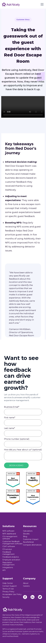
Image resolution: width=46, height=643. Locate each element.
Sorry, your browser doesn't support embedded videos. (23, 107)
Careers (26, 586)
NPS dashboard (9, 534)
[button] (41, 4)
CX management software (9, 537)
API (4, 570)
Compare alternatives (32, 545)
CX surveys (7, 549)
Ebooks (26, 534)
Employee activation (11, 560)
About (25, 583)
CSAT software (8, 546)
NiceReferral (28, 542)
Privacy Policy (8, 591)
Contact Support (9, 586)
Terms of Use (8, 589)
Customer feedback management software (12, 542)
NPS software (8, 531)
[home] (11, 4)
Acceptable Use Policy (12, 594)
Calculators (27, 531)
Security (5, 597)
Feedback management (8, 553)
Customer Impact (30, 539)
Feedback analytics (10, 557)
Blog (25, 536)
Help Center (7, 583)
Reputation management (8, 563)
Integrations (7, 567)
